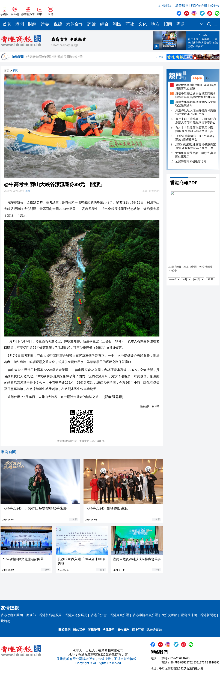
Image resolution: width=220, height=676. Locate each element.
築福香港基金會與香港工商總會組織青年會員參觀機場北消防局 (195, 95)
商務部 (31, 615)
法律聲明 (109, 630)
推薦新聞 (8, 451)
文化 (142, 24)
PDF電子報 (199, 5)
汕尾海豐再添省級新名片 (190, 161)
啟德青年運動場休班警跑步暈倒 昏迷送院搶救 (195, 103)
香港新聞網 (208, 615)
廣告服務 (182, 5)
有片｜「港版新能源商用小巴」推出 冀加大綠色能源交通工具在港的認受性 (195, 129)
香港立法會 (99, 615)
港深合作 (74, 24)
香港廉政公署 (119, 615)
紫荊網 (5, 621)
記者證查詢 (154, 630)
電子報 (214, 5)
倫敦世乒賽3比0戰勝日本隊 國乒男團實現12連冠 (195, 87)
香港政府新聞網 (12, 615)
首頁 (7, 24)
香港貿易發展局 (50, 615)
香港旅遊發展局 (76, 615)
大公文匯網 (169, 615)
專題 (180, 24)
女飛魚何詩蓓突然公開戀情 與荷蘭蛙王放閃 (195, 154)
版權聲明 (94, 630)
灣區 (117, 24)
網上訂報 (138, 630)
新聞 (15, 70)
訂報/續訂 (166, 5)
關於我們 (64, 630)
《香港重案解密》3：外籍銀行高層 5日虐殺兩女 (195, 138)
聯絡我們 (79, 630)
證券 (45, 24)
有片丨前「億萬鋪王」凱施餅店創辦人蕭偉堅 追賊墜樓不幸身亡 (195, 120)
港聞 (19, 24)
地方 (155, 24)
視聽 (57, 24)
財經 (32, 24)
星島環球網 (189, 615)
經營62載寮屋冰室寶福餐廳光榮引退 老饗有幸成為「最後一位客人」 (195, 146)
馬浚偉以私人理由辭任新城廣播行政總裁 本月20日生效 (195, 112)
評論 (91, 24)
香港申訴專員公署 (145, 615)
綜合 (104, 24)
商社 (130, 24)
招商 (168, 24)
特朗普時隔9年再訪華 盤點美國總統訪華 (94, 56)
